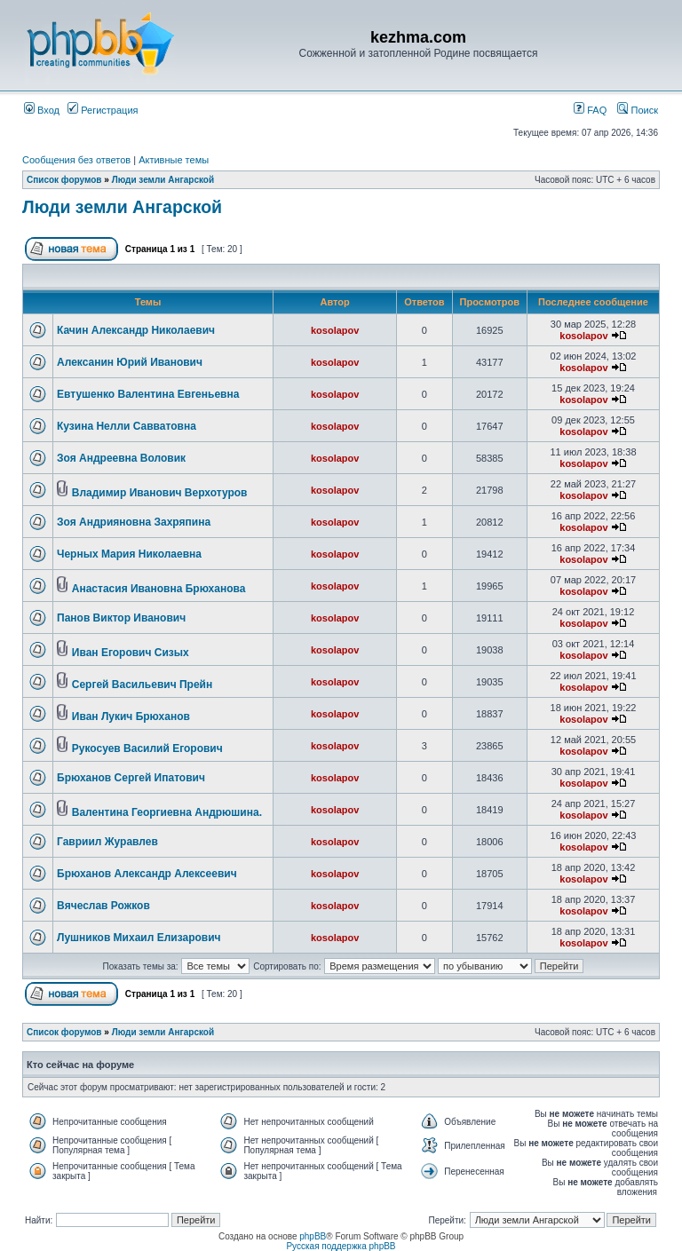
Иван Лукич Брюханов (131, 716)
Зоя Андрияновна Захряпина (133, 522)
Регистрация (102, 110)
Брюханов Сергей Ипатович (131, 778)
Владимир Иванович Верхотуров (160, 493)
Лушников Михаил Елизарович (139, 937)
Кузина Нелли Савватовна (126, 426)
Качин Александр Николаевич (136, 330)
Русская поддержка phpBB (340, 1246)
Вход (41, 110)
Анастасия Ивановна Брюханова (159, 588)
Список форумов (64, 180)
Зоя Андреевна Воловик (121, 458)
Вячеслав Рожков (103, 905)
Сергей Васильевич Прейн (142, 684)
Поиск (637, 110)
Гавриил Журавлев (107, 841)
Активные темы (174, 159)
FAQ (590, 110)
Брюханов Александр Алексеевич (147, 873)
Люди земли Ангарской (163, 180)
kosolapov (335, 330)
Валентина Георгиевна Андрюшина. (167, 812)
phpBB (312, 1236)
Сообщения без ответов (76, 159)
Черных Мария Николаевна (129, 554)
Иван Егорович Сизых (130, 652)
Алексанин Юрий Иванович (129, 362)
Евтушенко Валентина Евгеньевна (148, 394)
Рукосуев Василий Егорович (147, 748)
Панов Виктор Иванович (121, 618)
